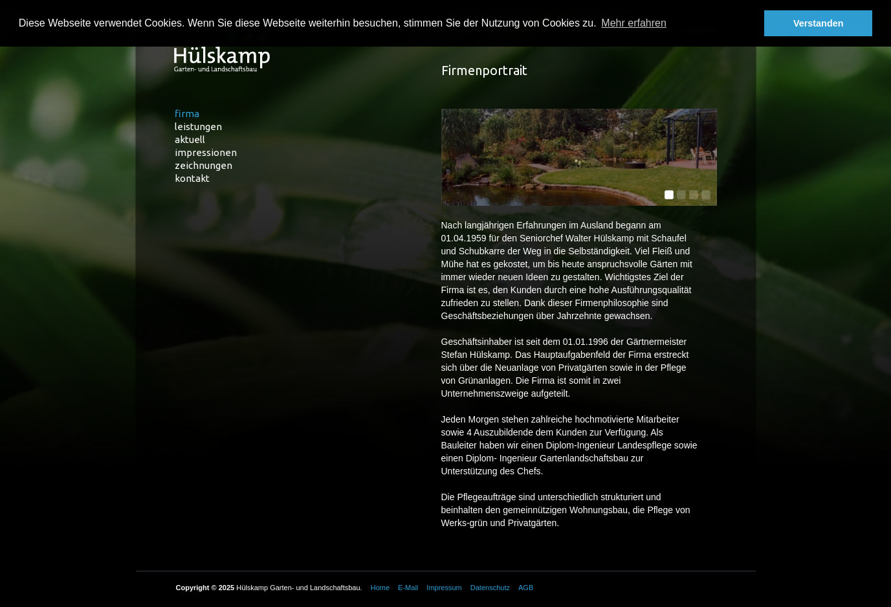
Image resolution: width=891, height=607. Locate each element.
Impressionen (206, 152)
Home (380, 587)
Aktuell (190, 139)
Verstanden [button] (818, 23)
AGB (525, 587)
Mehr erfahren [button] (633, 22)
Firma (187, 113)
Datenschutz (490, 587)
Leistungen (198, 126)
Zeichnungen (203, 165)
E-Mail (408, 587)
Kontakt (192, 178)
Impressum (443, 587)
